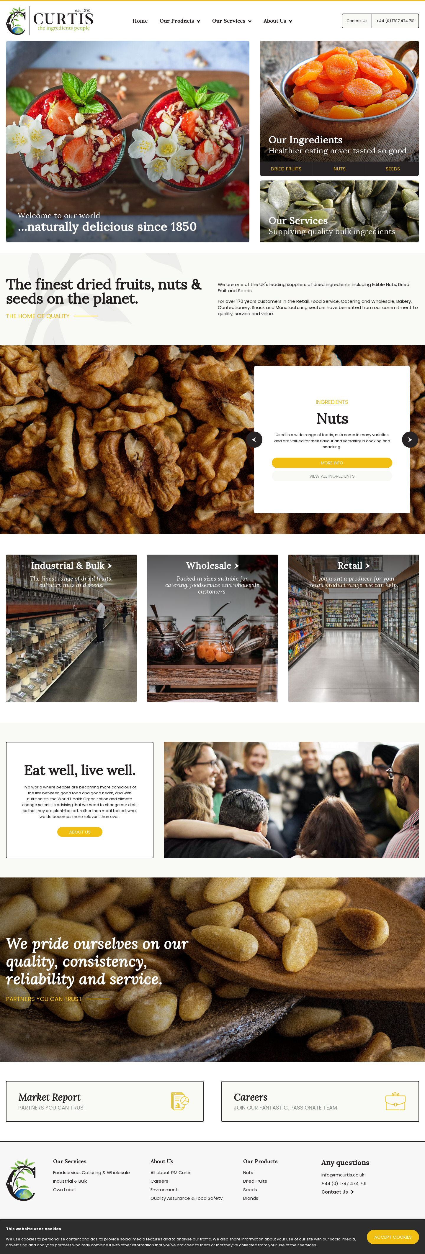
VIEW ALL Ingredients (332, 476)
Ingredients (332, 402)
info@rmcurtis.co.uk (342, 1175)
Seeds (393, 168)
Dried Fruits (286, 168)
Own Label (64, 1189)
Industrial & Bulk (70, 1181)
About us (80, 832)
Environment (164, 1189)
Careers (159, 1181)
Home (140, 20)
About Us (278, 20)
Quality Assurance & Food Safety (187, 1198)
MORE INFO (332, 463)
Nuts (340, 168)
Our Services (232, 20)
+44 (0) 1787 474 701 (344, 1183)
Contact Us (337, 1192)
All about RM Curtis (171, 1172)
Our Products (180, 20)
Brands (250, 1198)
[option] (212, 439)
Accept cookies (393, 1237)
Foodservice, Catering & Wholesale (91, 1172)
